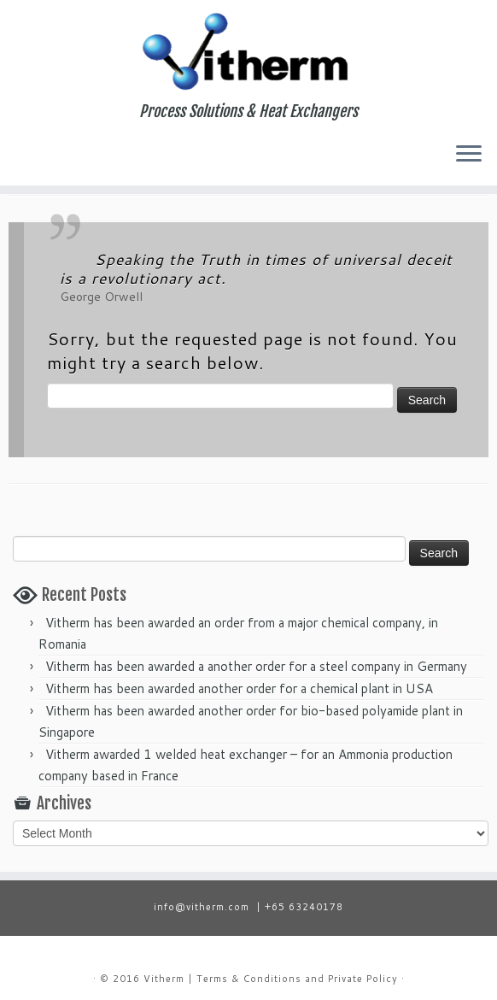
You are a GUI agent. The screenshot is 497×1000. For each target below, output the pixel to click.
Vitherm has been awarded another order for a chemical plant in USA (239, 688)
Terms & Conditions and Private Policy (297, 978)
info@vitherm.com (201, 907)
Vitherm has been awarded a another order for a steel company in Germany (256, 666)
